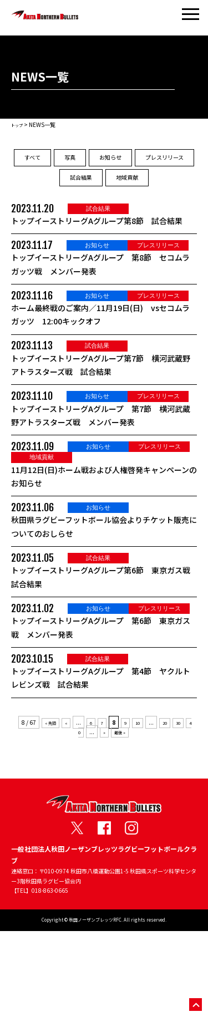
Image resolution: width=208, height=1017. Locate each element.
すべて (49, 160)
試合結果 (147, 186)
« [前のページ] (66, 808)
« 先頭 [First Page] (48, 808)
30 (188, 808)
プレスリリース (73, 186)
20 (172, 808)
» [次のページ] (106, 817)
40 (78, 817)
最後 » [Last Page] (125, 817)
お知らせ (154, 160)
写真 (100, 160)
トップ (19, 124)
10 (143, 808)
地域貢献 (104, 213)
